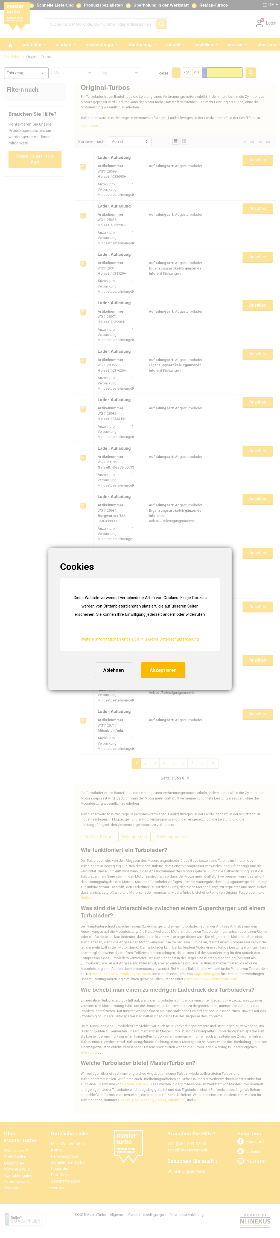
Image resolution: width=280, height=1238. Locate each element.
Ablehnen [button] (113, 670)
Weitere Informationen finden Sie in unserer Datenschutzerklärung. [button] (140, 639)
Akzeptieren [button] (163, 670)
